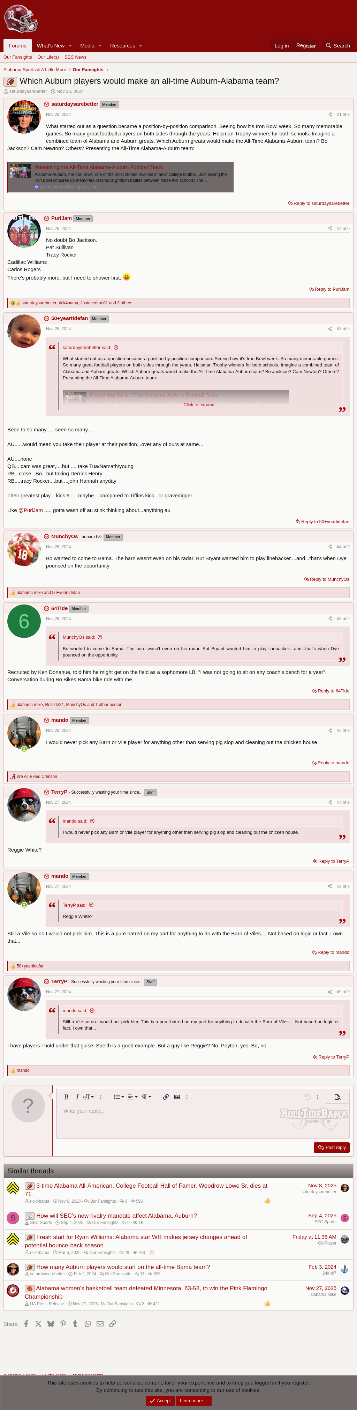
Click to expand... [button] (200, 404)
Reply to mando (333, 762)
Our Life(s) (48, 57)
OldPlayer (327, 1243)
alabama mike (323, 1294)
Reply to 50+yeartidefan (325, 521)
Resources (122, 46)
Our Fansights (17, 57)
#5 (340, 618)
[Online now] (24, 749)
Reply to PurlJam (332, 289)
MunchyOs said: (79, 637)
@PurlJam (30, 510)
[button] (70, 45)
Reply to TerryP (333, 861)
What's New (51, 46)
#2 (340, 228)
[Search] (338, 45)
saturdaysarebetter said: (87, 347)
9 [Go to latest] (348, 114)
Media (87, 46)
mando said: (75, 821)
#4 (340, 546)
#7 (340, 802)
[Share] (329, 115)
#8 (340, 886)
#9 (340, 991)
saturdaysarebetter (28, 91)
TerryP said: (74, 905)
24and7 (329, 1273)
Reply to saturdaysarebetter (321, 203)
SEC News (75, 57)
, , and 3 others (77, 302)
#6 (340, 730)
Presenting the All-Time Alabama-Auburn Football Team (99, 167)
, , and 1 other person (69, 704)
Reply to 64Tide (333, 690)
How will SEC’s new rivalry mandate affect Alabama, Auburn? (116, 1215)
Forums (17, 46)
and (48, 592)
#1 (340, 114)
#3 (340, 328)
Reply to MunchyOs (329, 579)
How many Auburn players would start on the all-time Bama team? (123, 1267)
